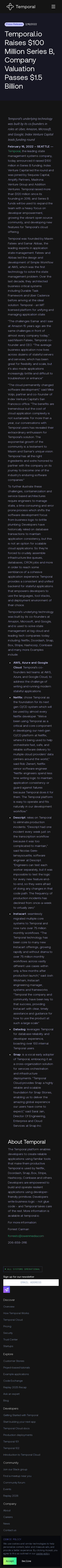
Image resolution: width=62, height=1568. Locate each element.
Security (8, 1333)
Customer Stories (13, 1361)
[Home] (21, 6)
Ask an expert (11, 1394)
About (6, 1510)
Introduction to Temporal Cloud (21, 1455)
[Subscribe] (6, 1289)
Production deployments (18, 1435)
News (6, 1524)
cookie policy (43, 1554)
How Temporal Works (16, 1313)
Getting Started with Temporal (20, 1415)
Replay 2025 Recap (15, 1387)
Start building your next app (19, 1422)
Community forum (14, 1482)
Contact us (9, 1530)
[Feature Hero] (31, 60)
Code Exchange (13, 1381)
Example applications (16, 1374)
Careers (8, 1517)
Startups (8, 1346)
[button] (53, 6)
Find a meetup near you (17, 1476)
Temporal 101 (11, 1441)
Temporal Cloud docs (16, 1428)
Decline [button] (26, 1561)
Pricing (7, 1326)
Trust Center (10, 1339)
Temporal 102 (11, 1448)
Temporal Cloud (13, 1320)
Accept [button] (10, 1561)
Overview (8, 1306)
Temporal (14, 151)
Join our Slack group (15, 1469)
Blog (6, 1400)
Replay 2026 (10, 1496)
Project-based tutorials (16, 1367)
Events (7, 1489)
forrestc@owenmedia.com (26, 1236)
